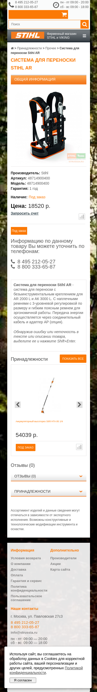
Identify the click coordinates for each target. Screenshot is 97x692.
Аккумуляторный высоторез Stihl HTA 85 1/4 (39, 421)
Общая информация (35, 79)
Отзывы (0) (25, 476)
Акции (55, 564)
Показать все (73, 358)
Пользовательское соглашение (26, 598)
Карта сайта (60, 569)
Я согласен (23, 680)
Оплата (17, 575)
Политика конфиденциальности (29, 588)
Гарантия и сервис (26, 581)
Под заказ (19, 231)
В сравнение (82, 217)
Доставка (18, 569)
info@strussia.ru (24, 632)
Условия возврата (26, 558)
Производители (63, 558)
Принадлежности (32, 491)
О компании (21, 564)
